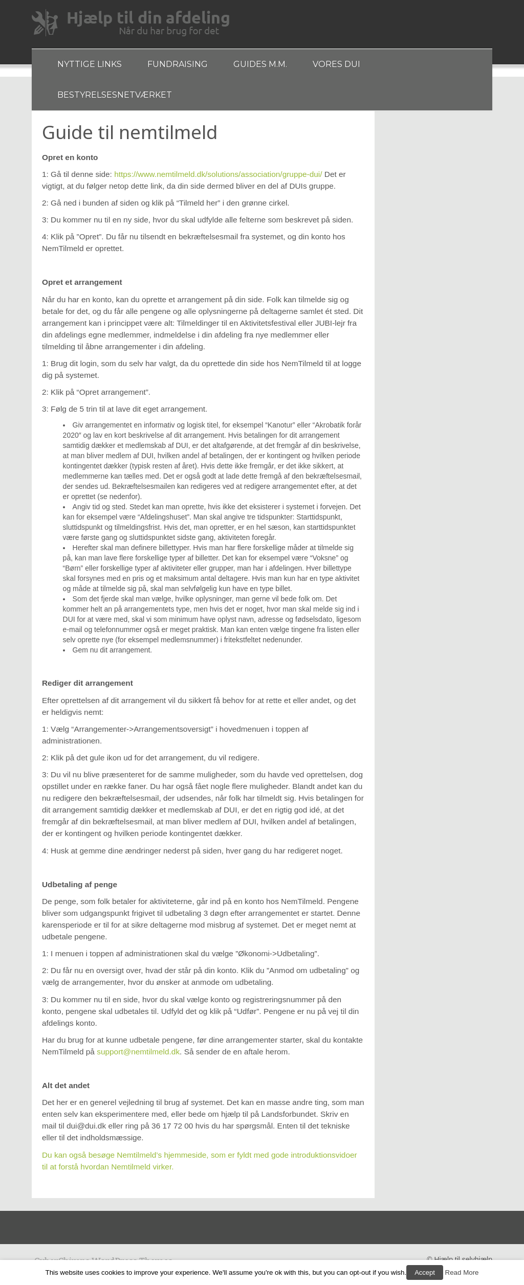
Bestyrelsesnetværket (114, 95)
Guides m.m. (260, 64)
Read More (462, 1272)
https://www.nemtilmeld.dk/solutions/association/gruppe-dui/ (218, 174)
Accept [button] (424, 1272)
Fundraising (177, 64)
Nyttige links (89, 64)
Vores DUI (336, 64)
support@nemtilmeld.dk (138, 1051)
